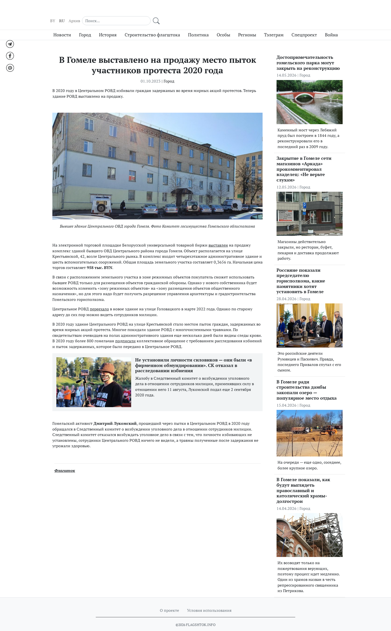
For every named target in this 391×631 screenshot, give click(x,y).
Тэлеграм (274, 25)
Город (85, 25)
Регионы (247, 25)
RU (261, 10)
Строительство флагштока (152, 25)
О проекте (169, 601)
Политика (198, 25)
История (108, 25)
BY (252, 10)
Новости (62, 25)
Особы (223, 25)
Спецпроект (304, 25)
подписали (125, 331)
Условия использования (209, 601)
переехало (99, 299)
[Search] (308, 9)
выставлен (218, 236)
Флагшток (64, 461)
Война (331, 25)
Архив (274, 10)
